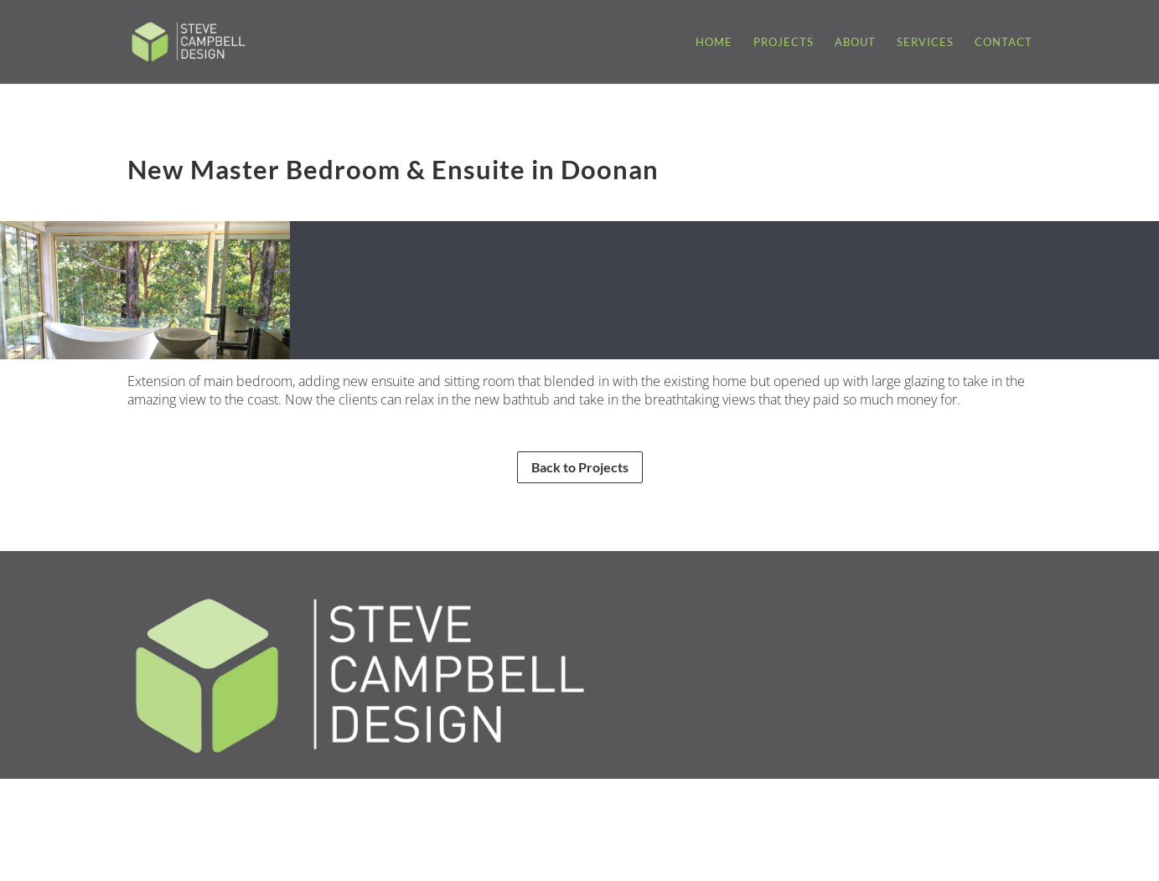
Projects (783, 42)
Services (925, 42)
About (855, 42)
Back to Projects (580, 467)
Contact (1003, 42)
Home (714, 42)
